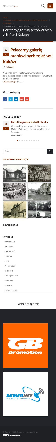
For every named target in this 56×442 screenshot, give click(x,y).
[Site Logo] (10, 6)
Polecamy (10, 67)
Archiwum (9, 246)
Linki (7, 261)
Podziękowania (11, 275)
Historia (8, 256)
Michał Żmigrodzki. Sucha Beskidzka (29, 122)
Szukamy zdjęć (11, 290)
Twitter (11, 99)
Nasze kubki (10, 266)
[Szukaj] (50, 151)
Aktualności (10, 241)
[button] (43, 6)
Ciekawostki (10, 251)
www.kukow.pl (9, 81)
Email (27, 99)
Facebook (5, 99)
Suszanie (8, 285)
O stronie (9, 271)
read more (16, 135)
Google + (22, 99)
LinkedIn (16, 99)
